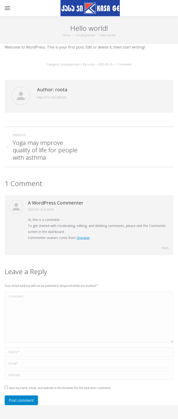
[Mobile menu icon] (7, 8)
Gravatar (83, 237)
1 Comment (123, 64)
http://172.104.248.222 (52, 97)
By (88, 64)
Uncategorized (69, 64)
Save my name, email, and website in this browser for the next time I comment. (60, 388)
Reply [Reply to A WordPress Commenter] (165, 248)
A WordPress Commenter (55, 203)
